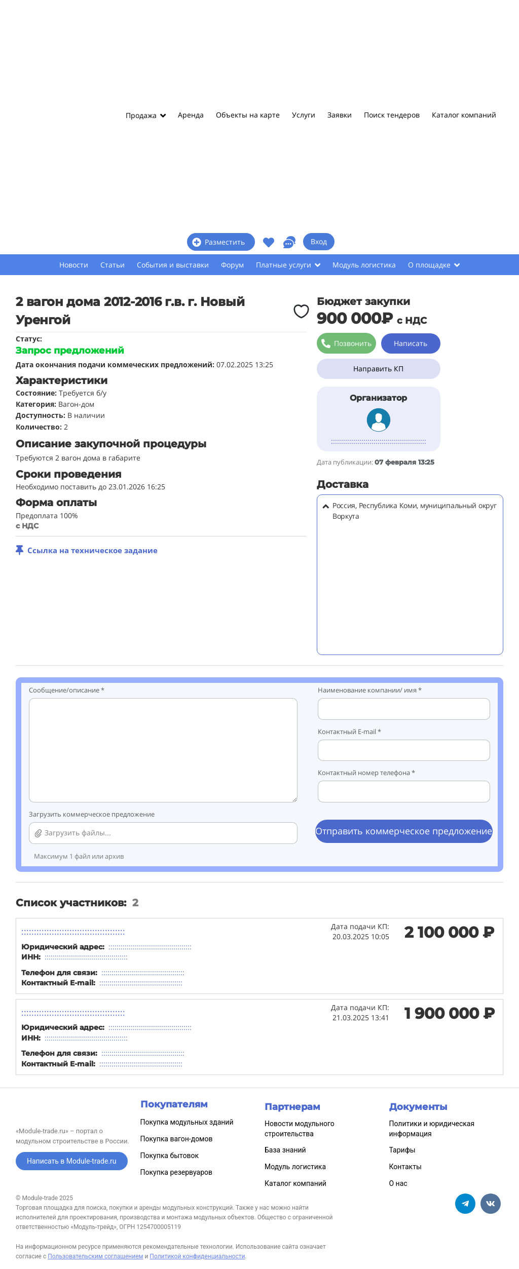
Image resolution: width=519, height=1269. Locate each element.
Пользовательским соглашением (95, 1256)
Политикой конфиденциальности (197, 1256)
